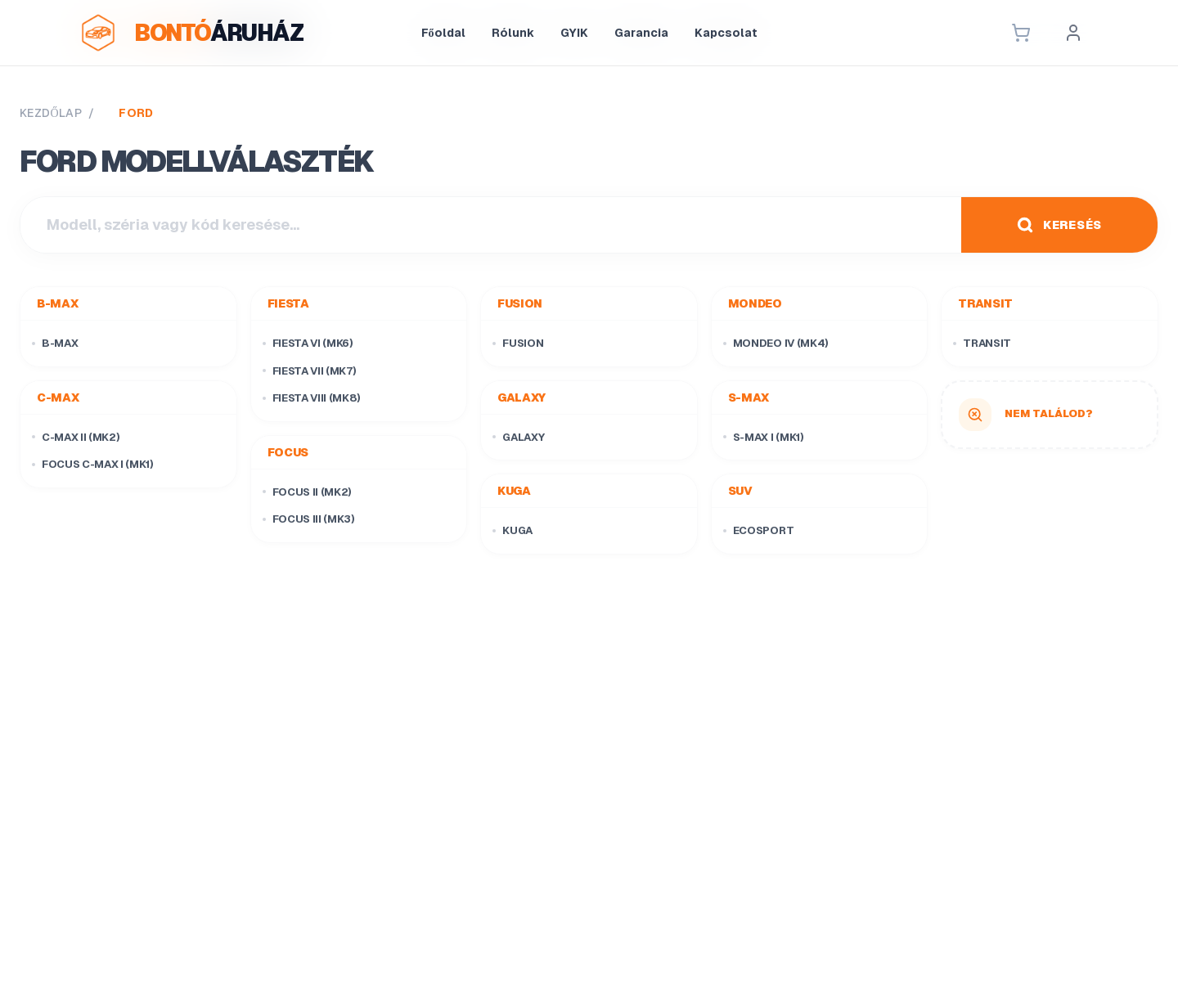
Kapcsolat (726, 32)
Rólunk (513, 32)
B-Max (55, 343)
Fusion (517, 343)
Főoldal (443, 32)
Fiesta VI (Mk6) (308, 343)
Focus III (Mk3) (309, 519)
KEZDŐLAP (51, 113)
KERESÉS (1059, 225)
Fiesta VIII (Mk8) (312, 398)
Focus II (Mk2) (307, 492)
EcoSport (758, 530)
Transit (982, 343)
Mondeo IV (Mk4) (776, 343)
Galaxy (518, 437)
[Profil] (1073, 32)
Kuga (512, 530)
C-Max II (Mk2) (75, 437)
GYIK (574, 32)
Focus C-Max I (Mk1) (93, 464)
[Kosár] (1021, 32)
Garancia (641, 32)
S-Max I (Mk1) (763, 437)
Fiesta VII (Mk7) (310, 371)
